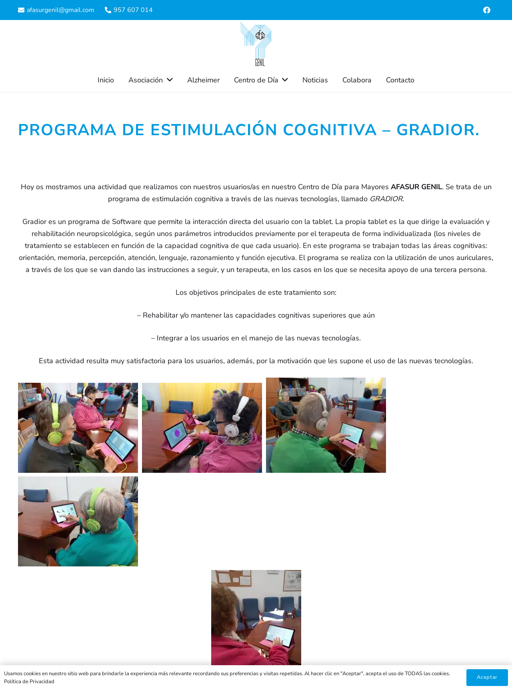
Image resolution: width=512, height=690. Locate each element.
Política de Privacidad (29, 681)
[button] (167, 80)
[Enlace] (256, 44)
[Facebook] (487, 10)
